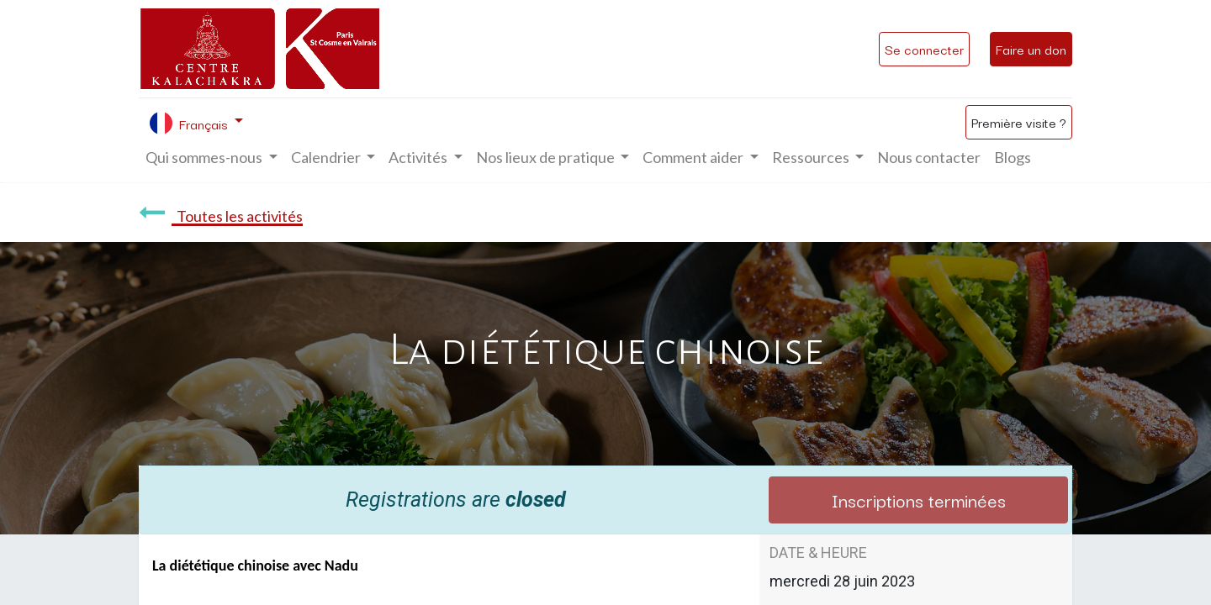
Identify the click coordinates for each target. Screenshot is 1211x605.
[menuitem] (928, 157)
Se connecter (924, 49)
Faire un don (1031, 49)
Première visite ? (1018, 122)
